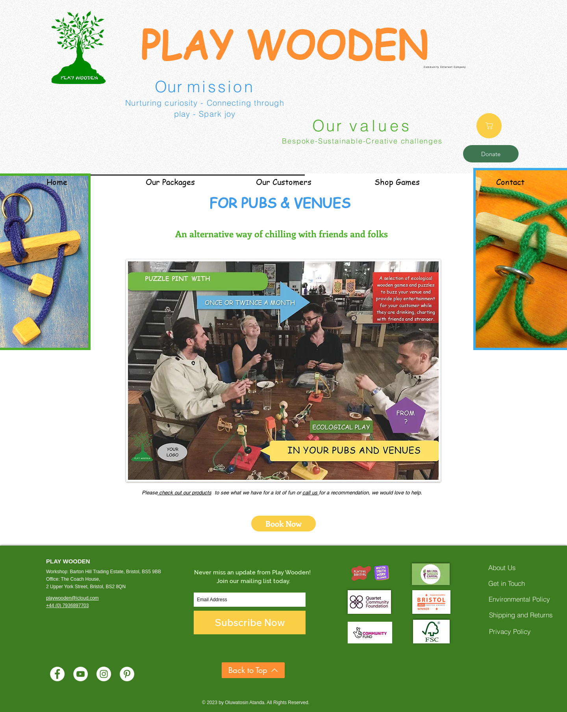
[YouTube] (80, 674)
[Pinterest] (127, 674)
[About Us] (502, 568)
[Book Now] (283, 523)
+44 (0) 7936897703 (67, 605)
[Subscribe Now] (250, 622)
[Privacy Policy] (509, 631)
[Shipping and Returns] (521, 615)
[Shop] (489, 125)
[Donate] (491, 153)
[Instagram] (103, 674)
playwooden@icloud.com (72, 598)
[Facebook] (57, 674)
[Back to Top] (253, 670)
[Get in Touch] (506, 583)
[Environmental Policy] (519, 599)
